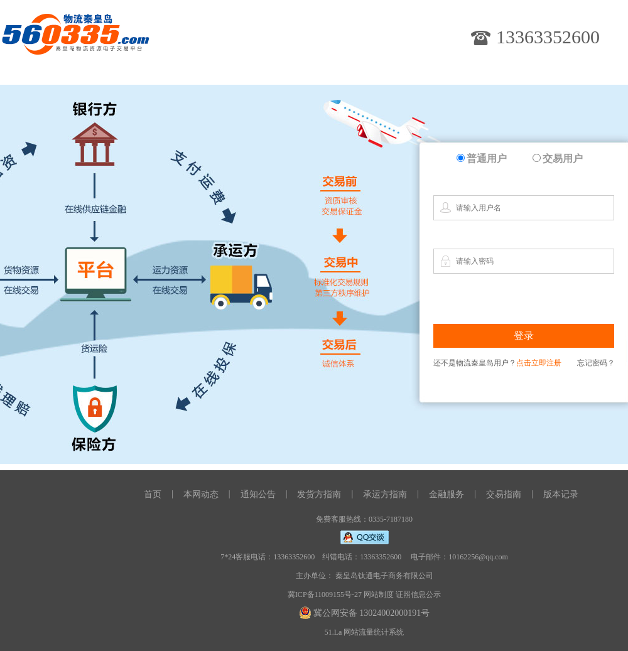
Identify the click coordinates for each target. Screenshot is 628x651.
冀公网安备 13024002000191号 (371, 613)
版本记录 (560, 494)
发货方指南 (319, 494)
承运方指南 (385, 494)
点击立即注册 (538, 362)
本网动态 (201, 494)
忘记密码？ (596, 362)
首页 (152, 494)
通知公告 (258, 494)
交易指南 (503, 494)
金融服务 (446, 494)
